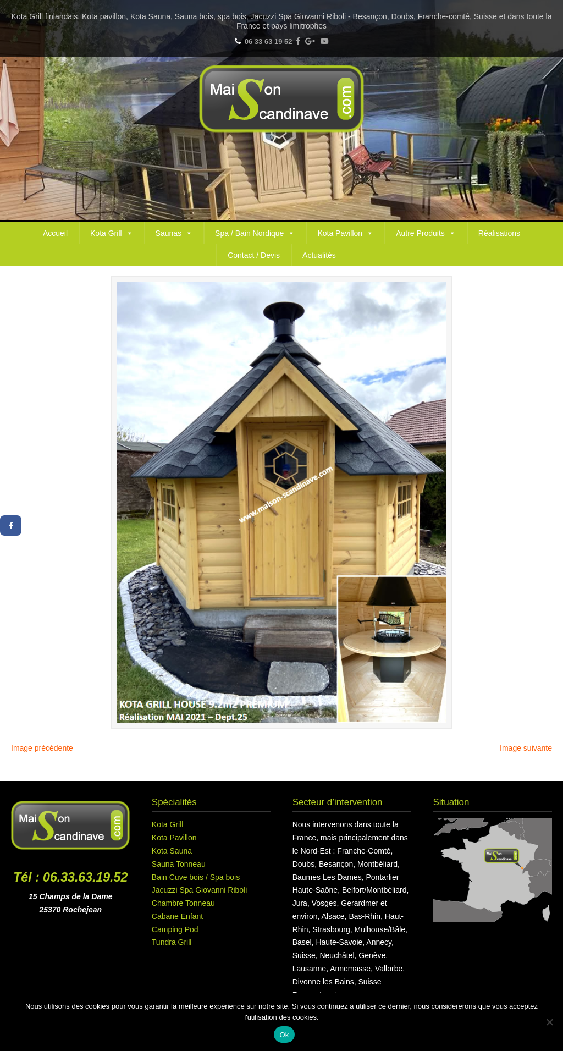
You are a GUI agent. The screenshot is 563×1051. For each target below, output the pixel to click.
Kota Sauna (172, 850)
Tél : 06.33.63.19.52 (70, 877)
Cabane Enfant (177, 916)
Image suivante (526, 748)
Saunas (174, 233)
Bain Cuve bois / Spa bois (196, 877)
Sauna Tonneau (179, 864)
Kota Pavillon (345, 233)
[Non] (549, 1021)
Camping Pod (175, 929)
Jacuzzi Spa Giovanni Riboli (199, 889)
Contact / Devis (254, 255)
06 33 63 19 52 (268, 41)
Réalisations (499, 233)
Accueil (55, 233)
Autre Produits (426, 233)
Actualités (319, 255)
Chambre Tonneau (183, 903)
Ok (284, 1035)
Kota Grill (111, 233)
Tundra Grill (172, 942)
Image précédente (42, 748)
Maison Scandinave (281, 99)
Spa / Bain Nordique (255, 233)
